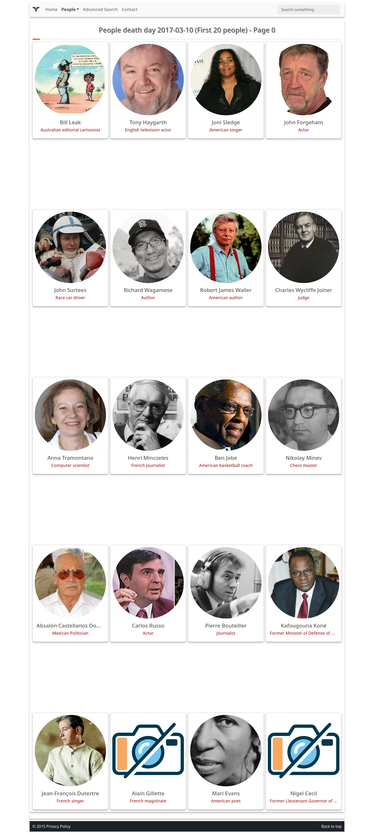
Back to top (331, 826)
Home (51, 9)
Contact (130, 9)
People (69, 9)
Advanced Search (100, 9)
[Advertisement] (187, 174)
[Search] (308, 9)
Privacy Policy (58, 826)
